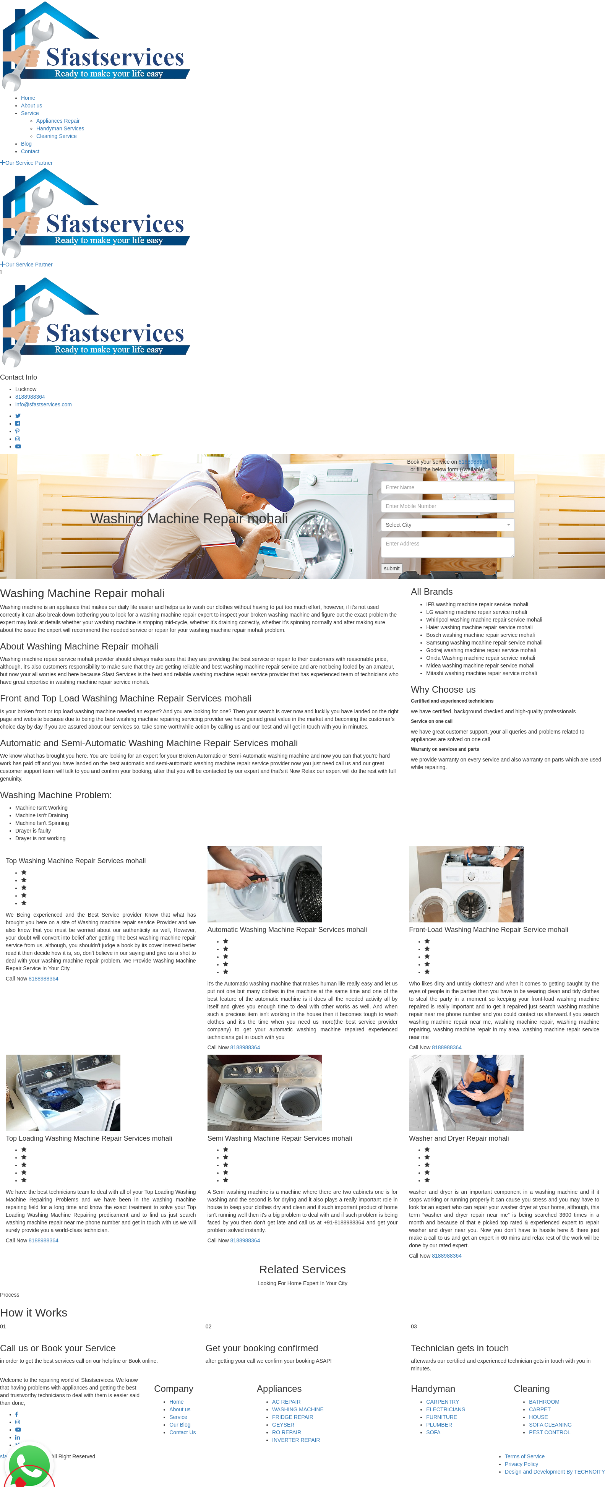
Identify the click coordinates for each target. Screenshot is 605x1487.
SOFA (433, 1432)
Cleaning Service (56, 136)
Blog (26, 144)
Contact (30, 151)
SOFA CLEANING (550, 1425)
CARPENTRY (442, 1402)
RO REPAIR (286, 1432)
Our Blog (179, 1425)
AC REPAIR (286, 1402)
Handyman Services (60, 128)
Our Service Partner (26, 163)
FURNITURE (441, 1417)
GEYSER (283, 1425)
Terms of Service (525, 1456)
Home (28, 98)
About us (31, 105)
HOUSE (538, 1417)
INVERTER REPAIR (296, 1440)
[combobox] (448, 524)
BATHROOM (544, 1402)
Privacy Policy (521, 1464)
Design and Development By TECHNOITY (555, 1472)
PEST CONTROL (550, 1432)
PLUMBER (439, 1425)
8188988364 (30, 397)
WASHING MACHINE (298, 1409)
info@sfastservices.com (43, 404)
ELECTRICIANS (445, 1409)
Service (30, 113)
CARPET (540, 1409)
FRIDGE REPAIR (292, 1417)
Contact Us (182, 1432)
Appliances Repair (58, 121)
